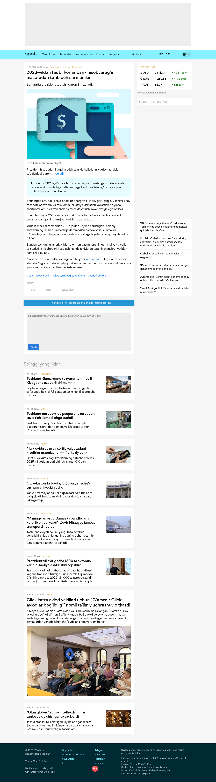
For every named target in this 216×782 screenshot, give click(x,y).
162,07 (158, 84)
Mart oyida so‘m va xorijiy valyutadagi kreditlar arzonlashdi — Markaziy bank (57, 450)
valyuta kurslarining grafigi (153, 92)
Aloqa (165, 102)
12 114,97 (159, 72)
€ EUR (144, 78)
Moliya (44, 443)
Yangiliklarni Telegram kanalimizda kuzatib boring (79, 303)
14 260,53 (160, 78)
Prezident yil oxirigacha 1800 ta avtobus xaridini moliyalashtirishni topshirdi (59, 563)
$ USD (144, 72)
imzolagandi (93, 259)
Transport (46, 374)
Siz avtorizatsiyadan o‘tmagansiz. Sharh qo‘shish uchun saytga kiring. (79, 327)
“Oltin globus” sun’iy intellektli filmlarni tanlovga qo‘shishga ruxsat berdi (57, 714)
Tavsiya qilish (65, 289)
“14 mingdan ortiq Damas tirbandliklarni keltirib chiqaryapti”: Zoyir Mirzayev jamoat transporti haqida (61, 522)
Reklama (143, 102)
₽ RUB (144, 84)
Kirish (34, 347)
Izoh (46, 289)
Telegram (98, 750)
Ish (63, 763)
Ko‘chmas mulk (84, 54)
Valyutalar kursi (148, 66)
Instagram (98, 759)
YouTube (97, 763)
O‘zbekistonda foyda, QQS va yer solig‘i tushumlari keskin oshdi (58, 485)
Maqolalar (64, 54)
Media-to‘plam (155, 102)
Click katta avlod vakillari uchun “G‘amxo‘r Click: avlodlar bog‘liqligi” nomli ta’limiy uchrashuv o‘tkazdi (78, 602)
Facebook (98, 754)
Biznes (44, 409)
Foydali (100, 54)
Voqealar (114, 54)
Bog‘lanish (67, 750)
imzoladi (58, 173)
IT (48, 707)
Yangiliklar (48, 54)
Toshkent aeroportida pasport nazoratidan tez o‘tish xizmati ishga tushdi (61, 416)
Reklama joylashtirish (73, 754)
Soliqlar (44, 478)
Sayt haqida (68, 759)
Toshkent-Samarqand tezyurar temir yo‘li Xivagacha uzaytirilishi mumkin (59, 380)
